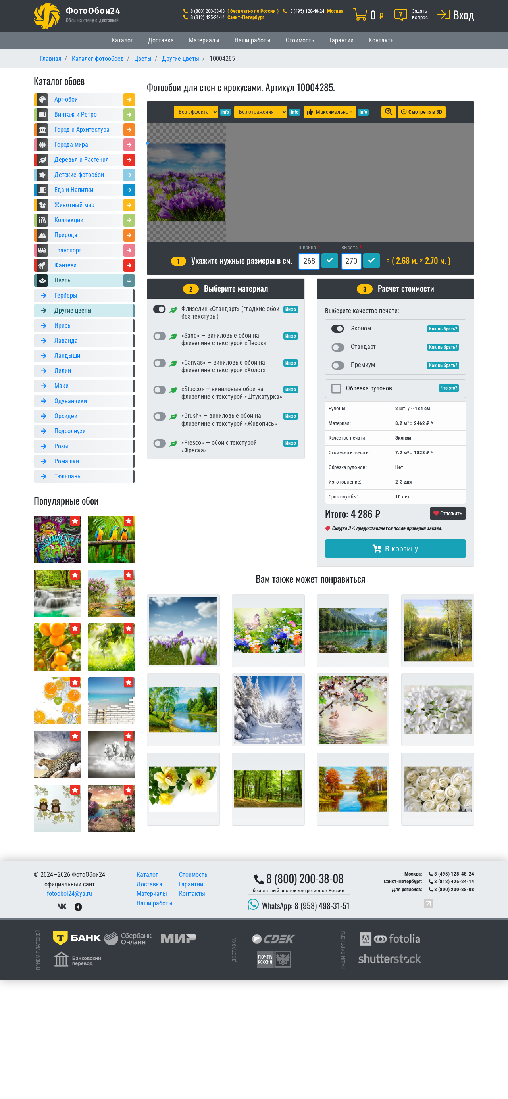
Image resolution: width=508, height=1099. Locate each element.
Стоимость (300, 40)
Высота (349, 366)
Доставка (161, 40)
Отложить (447, 632)
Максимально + (329, 112)
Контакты (382, 40)
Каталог (122, 40)
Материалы (204, 40)
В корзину (395, 667)
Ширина (307, 366)
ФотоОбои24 (93, 10)
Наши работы (253, 40)
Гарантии (341, 40)
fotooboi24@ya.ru (69, 1012)
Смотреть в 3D (421, 112)
